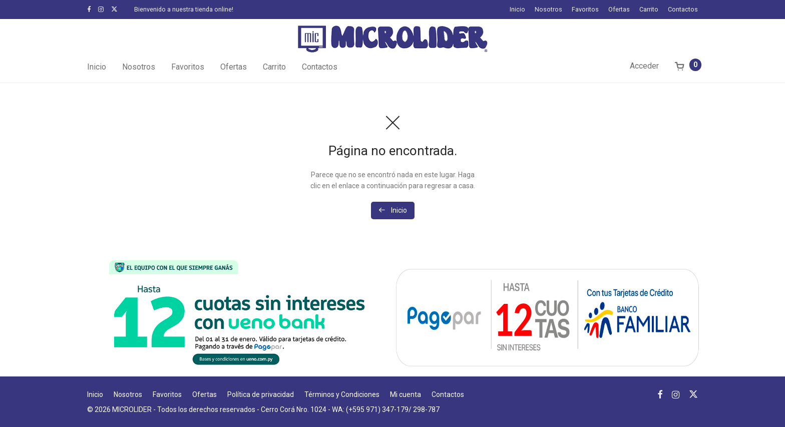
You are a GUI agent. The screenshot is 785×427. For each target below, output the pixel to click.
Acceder (644, 66)
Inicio (517, 10)
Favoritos (585, 10)
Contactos (683, 10)
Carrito (648, 10)
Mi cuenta (405, 394)
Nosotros (548, 10)
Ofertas (619, 10)
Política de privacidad (260, 394)
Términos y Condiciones (341, 394)
